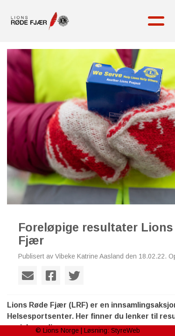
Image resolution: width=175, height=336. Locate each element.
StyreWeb (125, 330)
